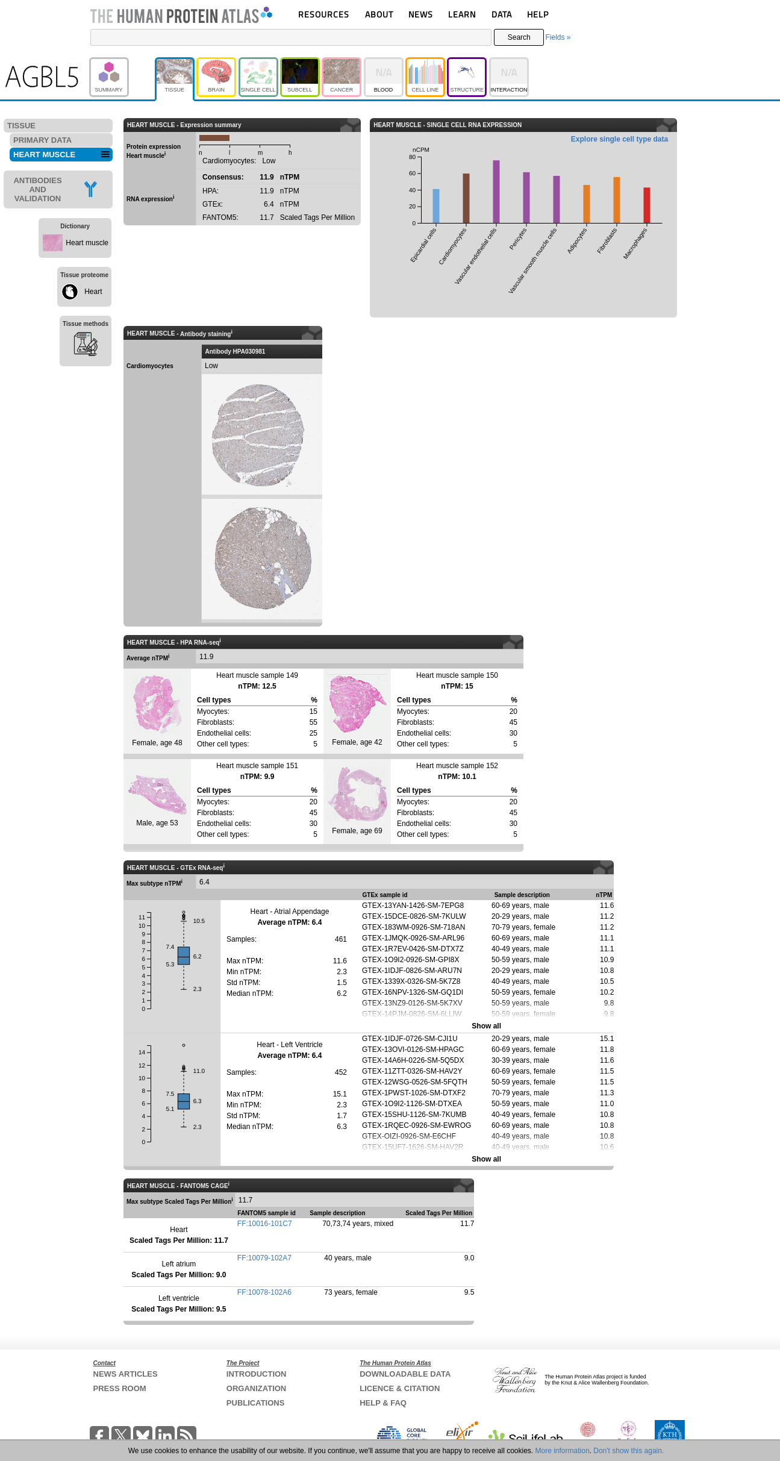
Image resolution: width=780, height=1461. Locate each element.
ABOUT (379, 14)
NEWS (420, 14)
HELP (538, 14)
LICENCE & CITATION (400, 1388)
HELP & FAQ (383, 1402)
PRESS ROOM (119, 1388)
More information (562, 1451)
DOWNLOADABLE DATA (405, 1373)
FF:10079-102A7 (264, 1258)
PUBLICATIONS (255, 1402)
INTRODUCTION (256, 1373)
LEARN (462, 14)
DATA (501, 14)
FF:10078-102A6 (264, 1292)
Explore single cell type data (619, 139)
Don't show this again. (628, 1451)
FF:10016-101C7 (264, 1223)
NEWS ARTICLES (125, 1373)
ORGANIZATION (256, 1388)
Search (519, 37)
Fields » (557, 37)
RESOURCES (323, 14)
